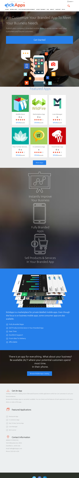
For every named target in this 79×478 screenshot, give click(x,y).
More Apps (39, 162)
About (52, 9)
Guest (70, 1)
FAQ (48, 9)
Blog (63, 9)
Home (7, 9)
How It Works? (41, 9)
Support (58, 9)
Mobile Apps (13, 9)
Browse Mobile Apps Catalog (39, 373)
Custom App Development (26, 9)
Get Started (39, 40)
